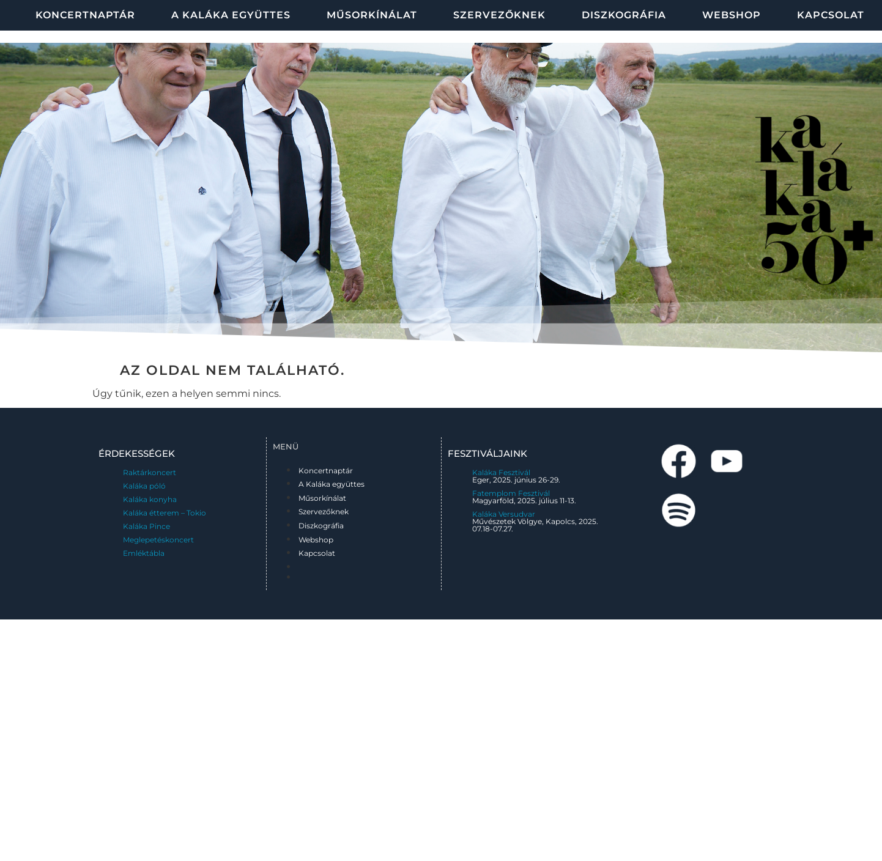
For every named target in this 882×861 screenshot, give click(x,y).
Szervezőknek (499, 15)
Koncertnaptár (85, 15)
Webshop (731, 15)
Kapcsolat (316, 553)
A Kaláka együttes (231, 15)
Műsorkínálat (372, 15)
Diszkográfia (624, 15)
